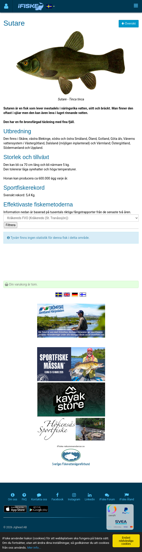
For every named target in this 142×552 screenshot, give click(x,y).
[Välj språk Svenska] (59, 294)
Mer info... (34, 548)
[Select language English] (67, 294)
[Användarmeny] (6, 6)
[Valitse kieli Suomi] (83, 294)
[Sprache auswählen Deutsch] (75, 294)
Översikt (129, 23)
